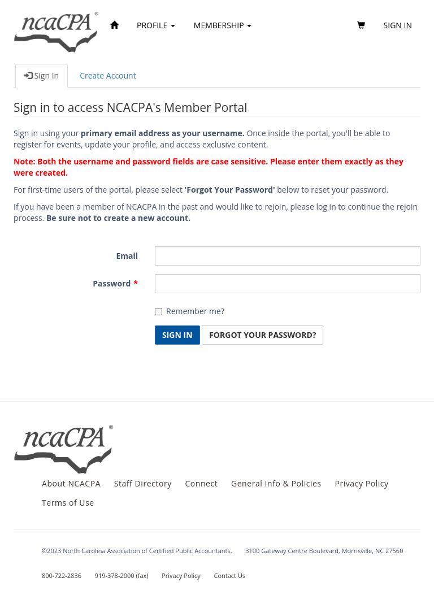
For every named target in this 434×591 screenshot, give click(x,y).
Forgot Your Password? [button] (262, 334)
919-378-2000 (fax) (122, 575)
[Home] (114, 25)
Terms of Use (68, 502)
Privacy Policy (361, 483)
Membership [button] (222, 25)
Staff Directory (143, 483)
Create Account (108, 75)
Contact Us (230, 575)
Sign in (398, 25)
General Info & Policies (276, 483)
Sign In (41, 75)
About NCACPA (71, 483)
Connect (201, 483)
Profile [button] (156, 25)
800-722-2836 (61, 575)
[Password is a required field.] (287, 283)
